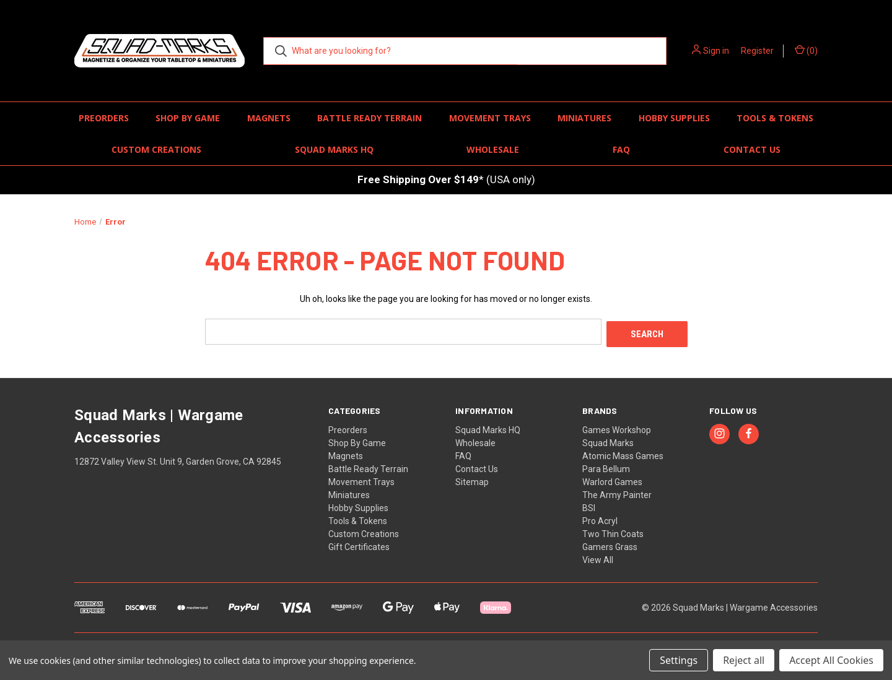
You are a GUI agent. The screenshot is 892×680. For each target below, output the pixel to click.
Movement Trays (490, 118)
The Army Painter (617, 492)
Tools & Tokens (775, 118)
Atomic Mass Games (622, 453)
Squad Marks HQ (334, 149)
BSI (588, 505)
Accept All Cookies (831, 660)
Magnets (269, 118)
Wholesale (492, 149)
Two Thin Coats (613, 531)
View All (597, 557)
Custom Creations (156, 149)
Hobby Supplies (674, 118)
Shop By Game (187, 118)
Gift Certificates (359, 544)
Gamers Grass (609, 544)
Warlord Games (612, 479)
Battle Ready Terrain (369, 118)
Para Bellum (606, 466)
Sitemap (472, 479)
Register (757, 51)
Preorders (104, 118)
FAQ (621, 149)
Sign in (716, 51)
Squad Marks (608, 440)
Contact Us (752, 149)
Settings (678, 660)
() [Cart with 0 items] (806, 50)
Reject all (743, 660)
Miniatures (584, 118)
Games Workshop (616, 428)
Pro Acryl (600, 518)
